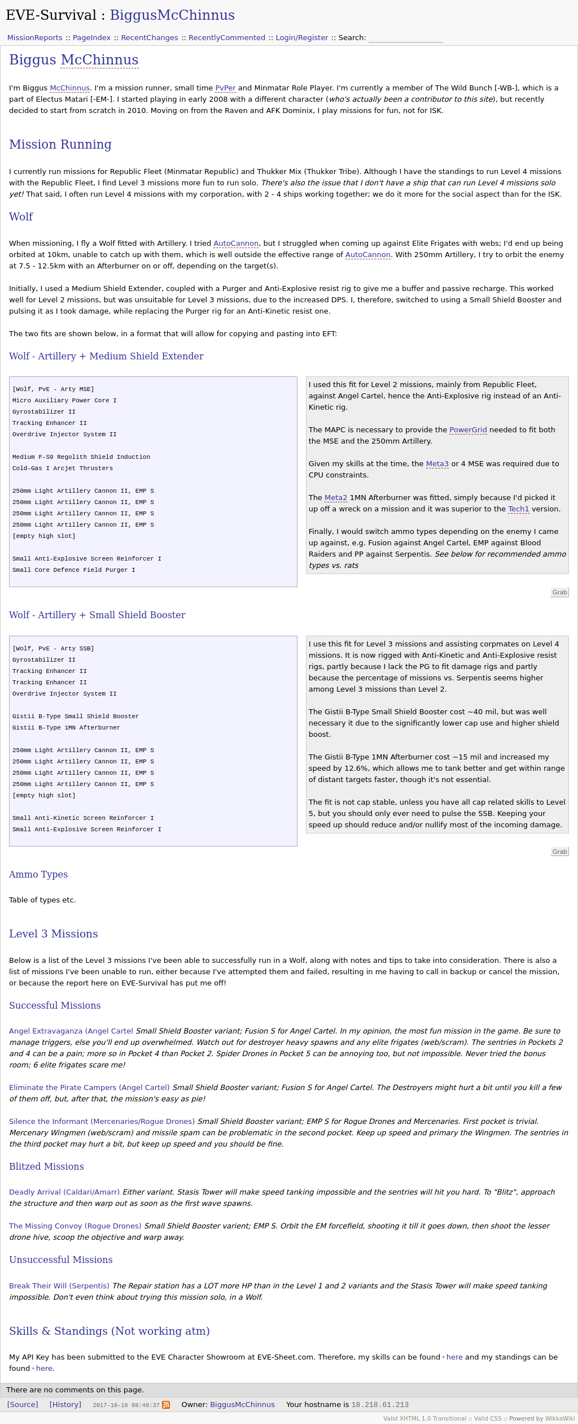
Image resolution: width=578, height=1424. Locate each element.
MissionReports (35, 37)
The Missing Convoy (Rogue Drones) (75, 1226)
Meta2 (336, 497)
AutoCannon (236, 243)
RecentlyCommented (227, 37)
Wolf (21, 217)
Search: (354, 37)
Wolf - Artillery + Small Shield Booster (97, 615)
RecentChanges (149, 37)
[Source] (22, 1404)
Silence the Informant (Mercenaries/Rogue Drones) (102, 1121)
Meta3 (437, 463)
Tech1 (518, 509)
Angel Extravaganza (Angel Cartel (71, 1031)
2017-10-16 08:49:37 (126, 1405)
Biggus (34, 60)
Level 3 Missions (53, 934)
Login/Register (302, 37)
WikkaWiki (560, 1418)
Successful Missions (55, 1005)
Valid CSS (488, 1418)
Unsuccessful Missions (61, 1259)
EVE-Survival (51, 15)
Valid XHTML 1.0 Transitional (424, 1418)
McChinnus (99, 60)
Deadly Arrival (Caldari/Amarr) (64, 1192)
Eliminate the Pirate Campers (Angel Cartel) (89, 1087)
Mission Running (60, 144)
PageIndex (92, 37)
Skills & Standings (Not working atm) (109, 1331)
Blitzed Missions (46, 1166)
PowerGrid (468, 430)
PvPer (225, 88)
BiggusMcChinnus (172, 15)
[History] (65, 1404)
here (454, 1357)
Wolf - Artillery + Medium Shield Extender (106, 356)
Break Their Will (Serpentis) (59, 1286)
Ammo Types (38, 874)
